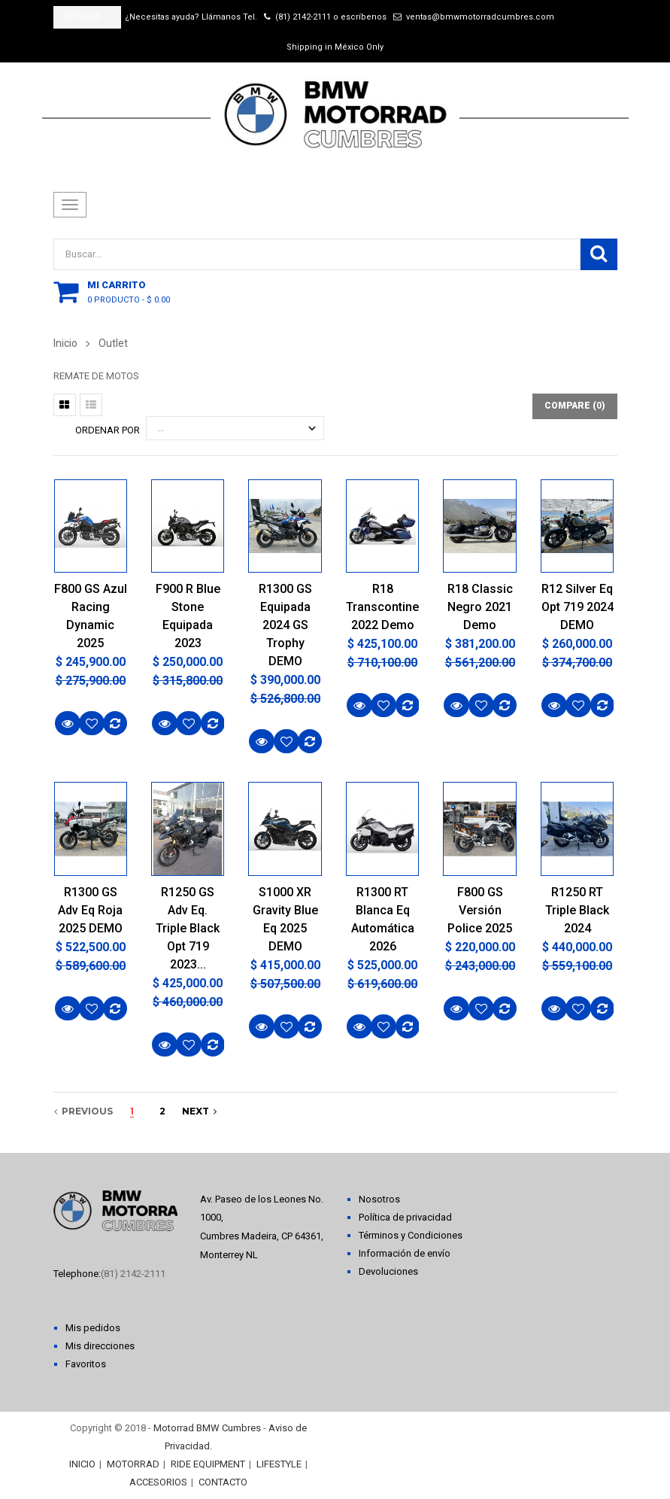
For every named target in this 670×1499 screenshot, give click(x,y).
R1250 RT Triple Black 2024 (577, 910)
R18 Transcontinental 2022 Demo (382, 607)
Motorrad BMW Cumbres (207, 1428)
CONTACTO (223, 1482)
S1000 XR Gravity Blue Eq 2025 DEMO (285, 919)
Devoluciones (388, 1271)
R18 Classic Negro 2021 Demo (480, 607)
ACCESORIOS (158, 1482)
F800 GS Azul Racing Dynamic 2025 (90, 616)
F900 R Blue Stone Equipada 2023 (188, 616)
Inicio (65, 343)
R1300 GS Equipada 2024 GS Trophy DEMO (285, 625)
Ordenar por (107, 430)
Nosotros (379, 1199)
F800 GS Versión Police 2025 (479, 910)
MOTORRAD (133, 1464)
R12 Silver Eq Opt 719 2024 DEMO (577, 607)
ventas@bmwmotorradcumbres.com (480, 17)
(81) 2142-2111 (303, 17)
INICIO (82, 1464)
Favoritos (85, 1364)
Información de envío (404, 1253)
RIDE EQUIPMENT (208, 1464)
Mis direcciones (100, 1346)
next (199, 1111)
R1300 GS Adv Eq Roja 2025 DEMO (90, 910)
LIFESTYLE (279, 1464)
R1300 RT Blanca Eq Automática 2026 (382, 919)
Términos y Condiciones (410, 1235)
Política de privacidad (405, 1217)
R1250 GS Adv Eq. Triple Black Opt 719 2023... (188, 928)
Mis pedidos (92, 1327)
